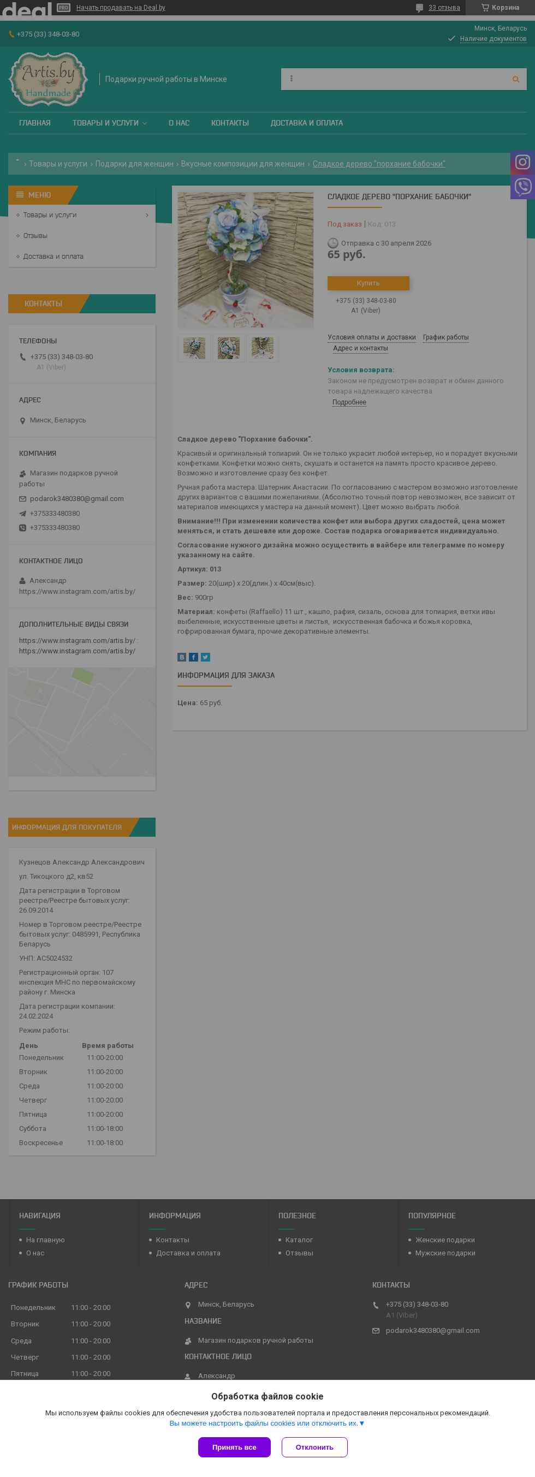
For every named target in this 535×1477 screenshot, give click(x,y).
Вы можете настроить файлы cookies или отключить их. (263, 1423)
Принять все (234, 1447)
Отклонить (315, 1447)
